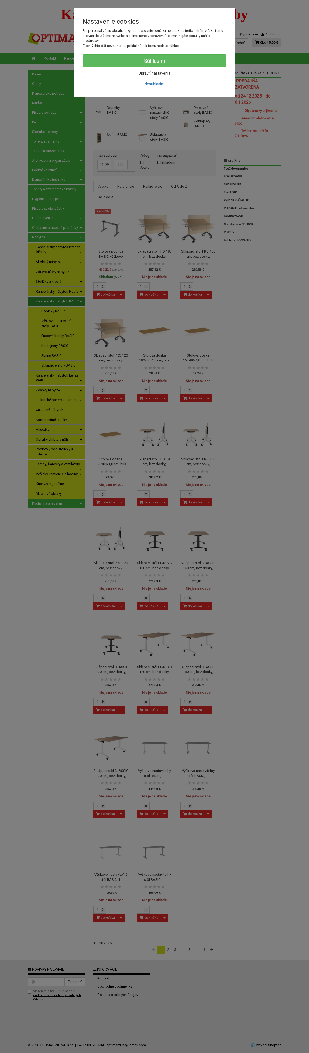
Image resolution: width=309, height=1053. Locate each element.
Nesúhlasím (154, 84)
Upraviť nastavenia (154, 73)
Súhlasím (154, 61)
